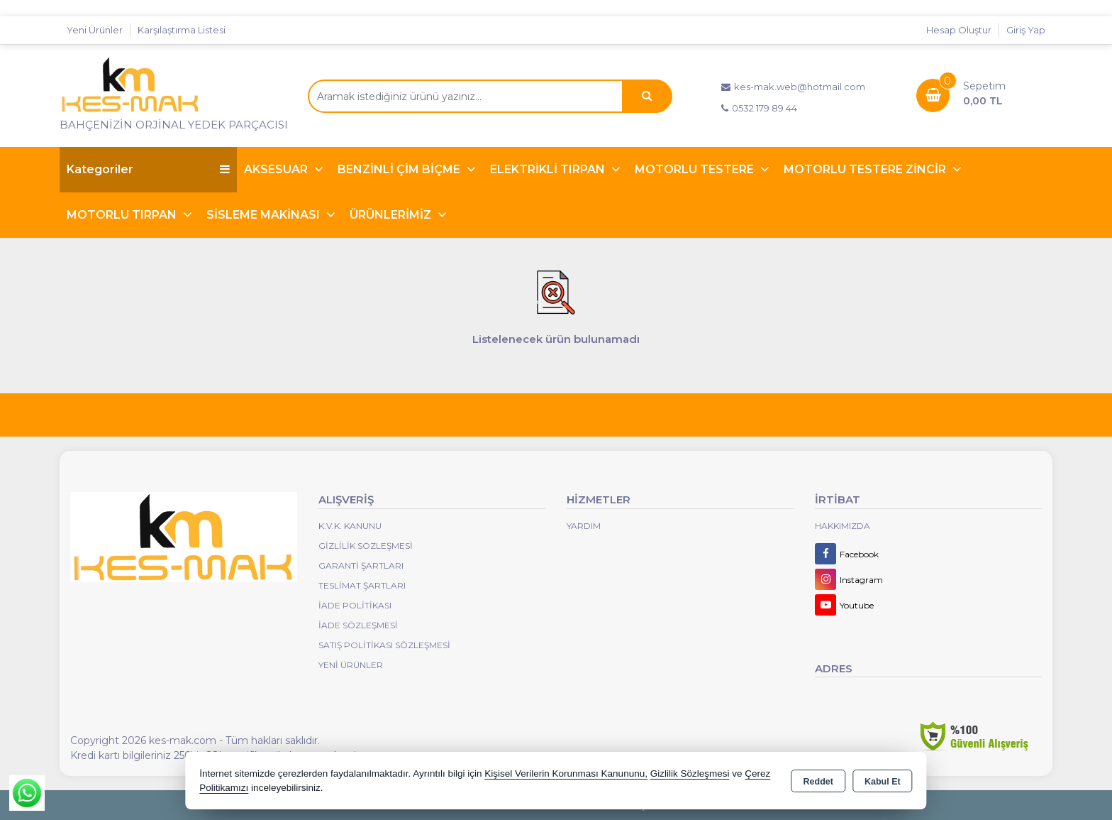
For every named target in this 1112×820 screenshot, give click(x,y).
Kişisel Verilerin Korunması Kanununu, (565, 773)
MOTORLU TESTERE (696, 169)
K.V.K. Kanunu (350, 525)
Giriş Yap (1025, 29)
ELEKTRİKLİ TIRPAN (549, 169)
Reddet (818, 782)
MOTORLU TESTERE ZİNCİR (866, 169)
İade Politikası (354, 605)
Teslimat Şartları (362, 585)
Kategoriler (148, 169)
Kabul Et (882, 782)
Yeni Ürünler (350, 665)
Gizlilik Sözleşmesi (365, 545)
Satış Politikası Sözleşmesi (384, 645)
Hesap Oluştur (958, 29)
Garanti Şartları (361, 565)
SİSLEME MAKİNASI (264, 215)
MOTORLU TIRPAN (123, 215)
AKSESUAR (277, 169)
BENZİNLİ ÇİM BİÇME (400, 169)
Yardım (584, 525)
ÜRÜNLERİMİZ (392, 215)
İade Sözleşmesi (358, 625)
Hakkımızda (842, 525)
